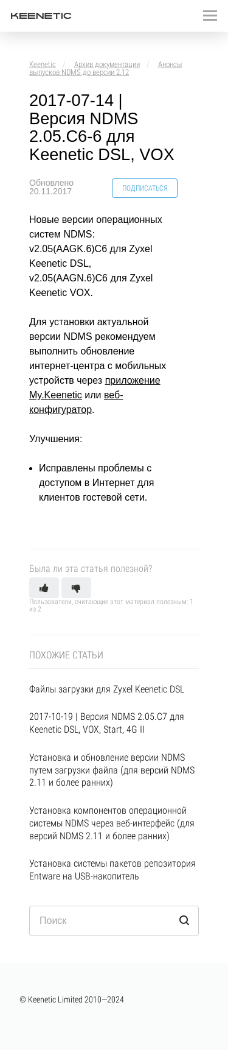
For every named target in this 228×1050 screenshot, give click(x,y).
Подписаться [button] (144, 188)
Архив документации (107, 64)
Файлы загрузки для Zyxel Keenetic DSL (106, 689)
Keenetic (42, 64)
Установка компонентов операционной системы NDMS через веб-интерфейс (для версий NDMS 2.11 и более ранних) (112, 823)
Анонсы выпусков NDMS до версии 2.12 (105, 68)
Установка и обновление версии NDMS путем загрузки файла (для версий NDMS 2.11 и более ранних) (112, 770)
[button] (44, 587)
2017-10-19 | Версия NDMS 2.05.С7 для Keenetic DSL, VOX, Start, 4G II (106, 723)
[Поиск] (114, 921)
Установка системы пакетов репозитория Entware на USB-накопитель (112, 870)
